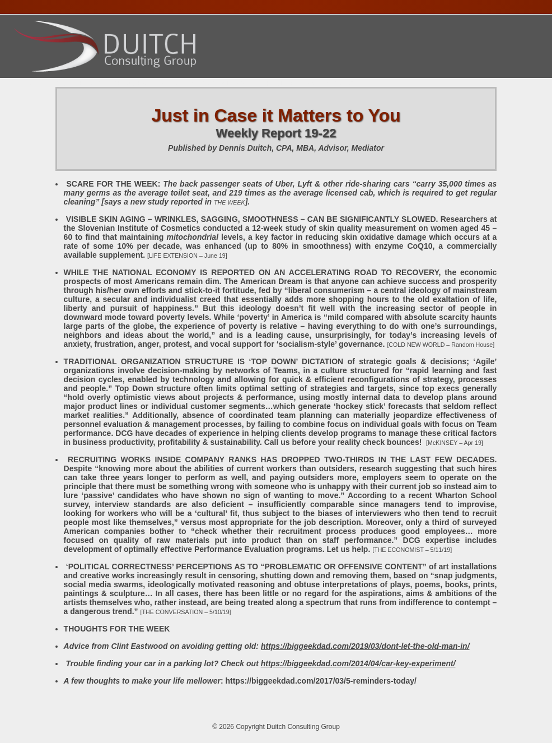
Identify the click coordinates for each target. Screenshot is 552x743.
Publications (290, 83)
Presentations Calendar (206, 83)
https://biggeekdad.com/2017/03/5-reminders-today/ (321, 680)
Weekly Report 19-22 (276, 133)
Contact (343, 83)
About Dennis (75, 83)
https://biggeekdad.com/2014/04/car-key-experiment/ (358, 663)
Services (129, 83)
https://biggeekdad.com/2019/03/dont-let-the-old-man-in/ (365, 646)
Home (27, 83)
